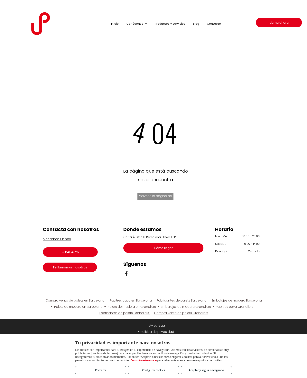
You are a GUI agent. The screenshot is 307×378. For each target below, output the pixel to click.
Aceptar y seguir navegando (206, 370)
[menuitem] (115, 24)
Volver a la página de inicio (155, 197)
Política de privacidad (157, 331)
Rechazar (100, 370)
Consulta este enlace (144, 360)
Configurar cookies (153, 370)
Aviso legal (157, 325)
